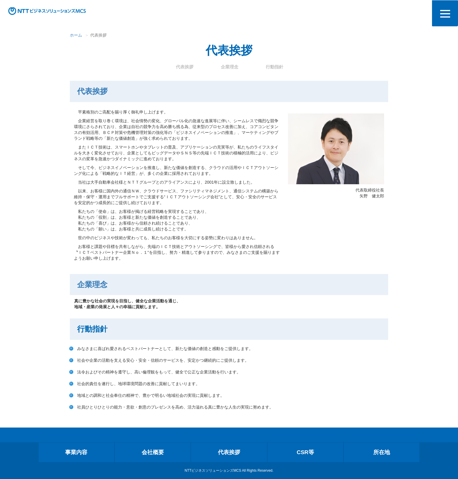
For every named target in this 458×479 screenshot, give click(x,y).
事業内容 (76, 452)
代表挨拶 (184, 66)
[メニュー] (445, 13)
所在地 (381, 452)
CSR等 (305, 452)
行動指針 (274, 66)
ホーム (76, 35)
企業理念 (229, 66)
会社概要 (153, 452)
